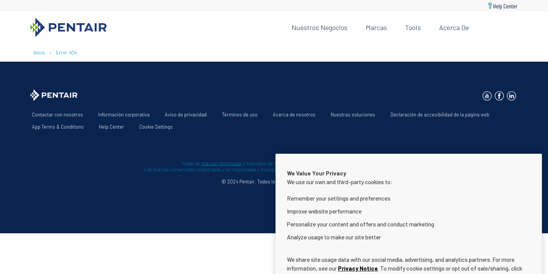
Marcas (376, 27)
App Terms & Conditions (58, 127)
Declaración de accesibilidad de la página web (439, 115)
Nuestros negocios (319, 27)
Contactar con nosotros (57, 115)
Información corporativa (124, 115)
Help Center (505, 6)
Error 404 (66, 52)
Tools (413, 27)
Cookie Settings (156, 127)
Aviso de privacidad (186, 115)
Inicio (39, 52)
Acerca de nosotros (294, 115)
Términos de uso (240, 115)
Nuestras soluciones (353, 115)
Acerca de (454, 27)
